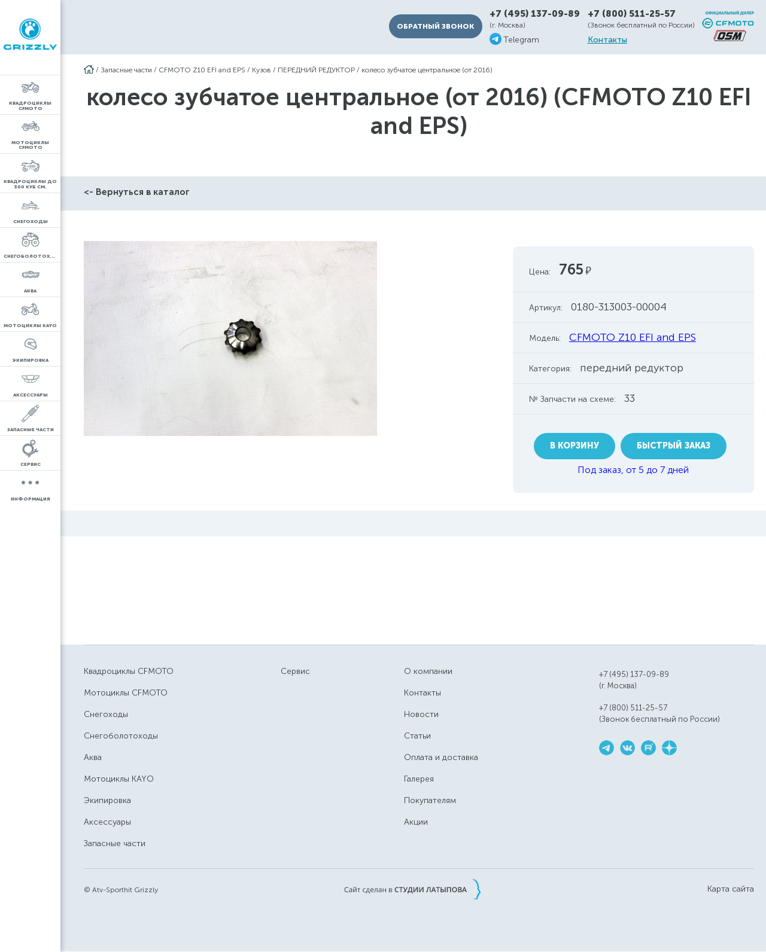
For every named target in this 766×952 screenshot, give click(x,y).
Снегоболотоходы (121, 736)
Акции (416, 822)
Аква (93, 757)
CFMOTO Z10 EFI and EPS (202, 70)
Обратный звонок (435, 26)
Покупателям (430, 800)
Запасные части (126, 70)
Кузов (261, 70)
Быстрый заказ (673, 446)
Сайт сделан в (412, 889)
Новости (421, 714)
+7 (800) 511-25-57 (632, 13)
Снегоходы (106, 714)
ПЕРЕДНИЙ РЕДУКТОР (316, 70)
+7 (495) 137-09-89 (535, 14)
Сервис (295, 671)
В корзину (574, 446)
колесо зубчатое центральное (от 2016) (427, 70)
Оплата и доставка (441, 757)
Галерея (419, 779)
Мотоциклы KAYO (119, 779)
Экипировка (107, 800)
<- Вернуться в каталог (137, 192)
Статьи (417, 736)
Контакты (607, 40)
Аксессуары (107, 822)
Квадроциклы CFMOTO (129, 671)
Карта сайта (730, 889)
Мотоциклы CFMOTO (126, 693)
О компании (428, 671)
